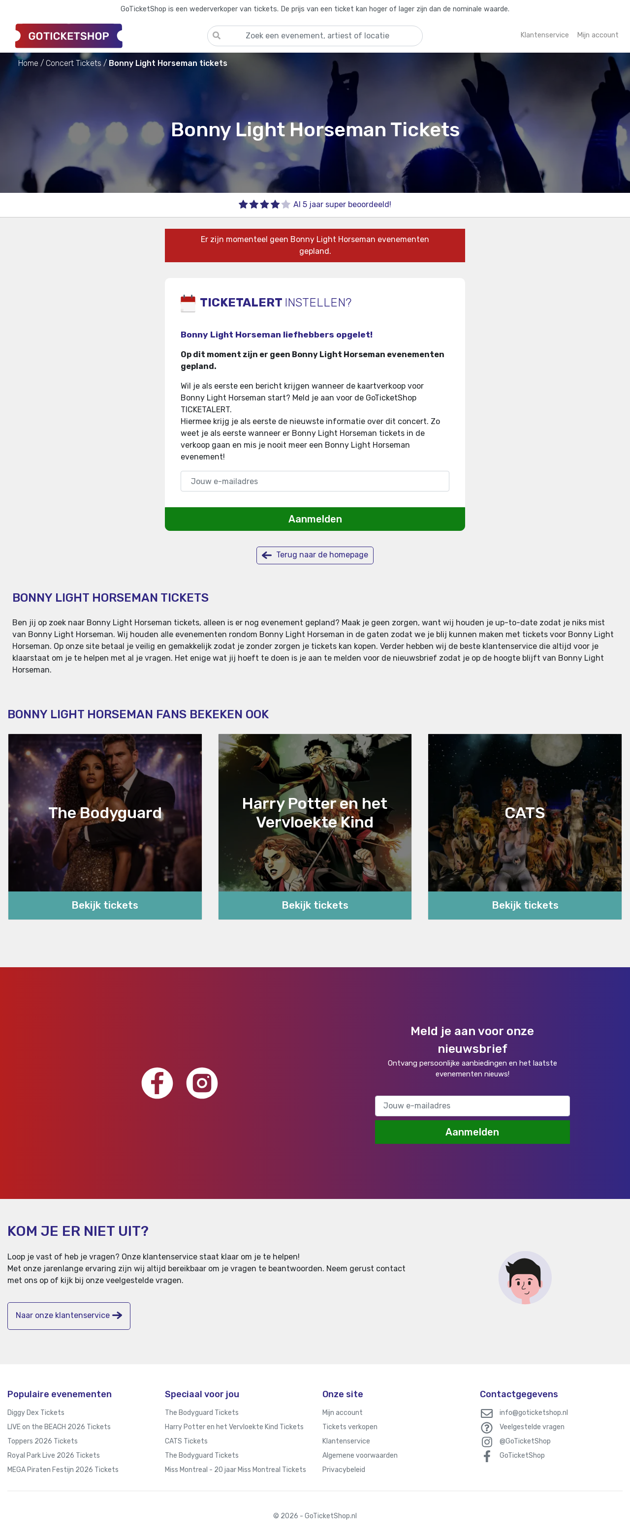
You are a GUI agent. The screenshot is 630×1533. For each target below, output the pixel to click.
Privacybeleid (343, 1470)
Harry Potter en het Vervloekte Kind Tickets (234, 1427)
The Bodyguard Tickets (202, 1413)
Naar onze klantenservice (69, 1315)
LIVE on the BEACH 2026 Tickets (59, 1427)
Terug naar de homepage (315, 555)
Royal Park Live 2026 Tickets (53, 1455)
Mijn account (342, 1413)
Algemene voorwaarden (360, 1455)
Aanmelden (315, 519)
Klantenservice (346, 1441)
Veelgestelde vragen (532, 1427)
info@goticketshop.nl (534, 1413)
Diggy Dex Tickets (35, 1413)
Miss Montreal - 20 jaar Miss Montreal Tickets (235, 1470)
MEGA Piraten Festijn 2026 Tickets (63, 1470)
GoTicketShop (522, 1455)
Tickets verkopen (350, 1427)
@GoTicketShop (525, 1441)
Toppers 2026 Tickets (42, 1441)
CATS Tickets (186, 1441)
